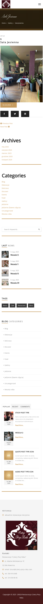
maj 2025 (5, 147)
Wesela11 (14, 264)
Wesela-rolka (7, 214)
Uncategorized (7, 211)
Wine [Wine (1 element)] (31, 305)
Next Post (4, 127)
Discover (5, 191)
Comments (25, 407)
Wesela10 (14, 273)
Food (3, 198)
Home (4, 23)
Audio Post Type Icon (24, 472)
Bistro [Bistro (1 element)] (5, 305)
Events (4, 195)
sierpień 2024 (7, 150)
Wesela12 (14, 255)
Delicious (5, 188)
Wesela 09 (14, 283)
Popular (6, 407)
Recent (15, 407)
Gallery (10, 23)
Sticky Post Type (22, 413)
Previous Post (7, 123)
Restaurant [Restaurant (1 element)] (21, 305)
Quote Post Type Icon (24, 452)
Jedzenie (5, 204)
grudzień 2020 (7, 156)
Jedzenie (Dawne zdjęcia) (11, 207)
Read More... (19, 425)
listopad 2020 (7, 160)
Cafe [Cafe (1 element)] (12, 305)
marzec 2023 (6, 153)
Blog (3, 182)
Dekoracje (5, 185)
